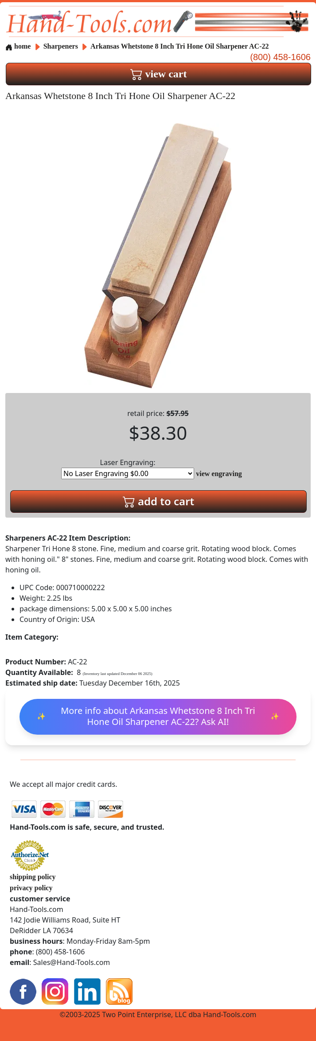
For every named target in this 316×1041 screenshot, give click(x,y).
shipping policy (33, 877)
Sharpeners (61, 46)
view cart (158, 74)
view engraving (219, 473)
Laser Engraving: (127, 468)
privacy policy (31, 888)
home (18, 46)
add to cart (159, 501)
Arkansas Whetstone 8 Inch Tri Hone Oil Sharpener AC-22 (179, 46)
